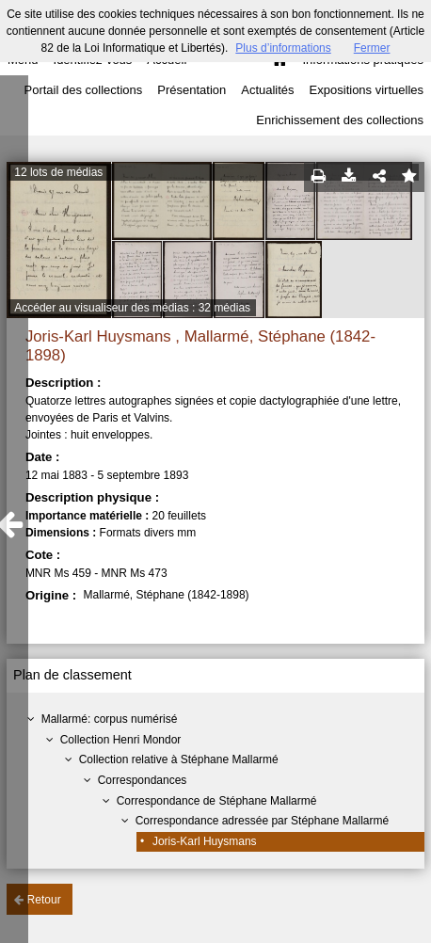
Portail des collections (83, 90)
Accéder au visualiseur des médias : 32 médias (132, 307)
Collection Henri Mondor (121, 739)
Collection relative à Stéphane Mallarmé (179, 759)
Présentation (191, 90)
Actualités (267, 90)
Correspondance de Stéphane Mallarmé (217, 800)
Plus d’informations (282, 48)
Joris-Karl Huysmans (204, 841)
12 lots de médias (58, 172)
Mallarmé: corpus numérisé (109, 719)
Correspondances (142, 780)
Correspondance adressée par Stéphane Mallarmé (263, 820)
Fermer (372, 48)
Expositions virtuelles (366, 90)
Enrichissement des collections (339, 120)
